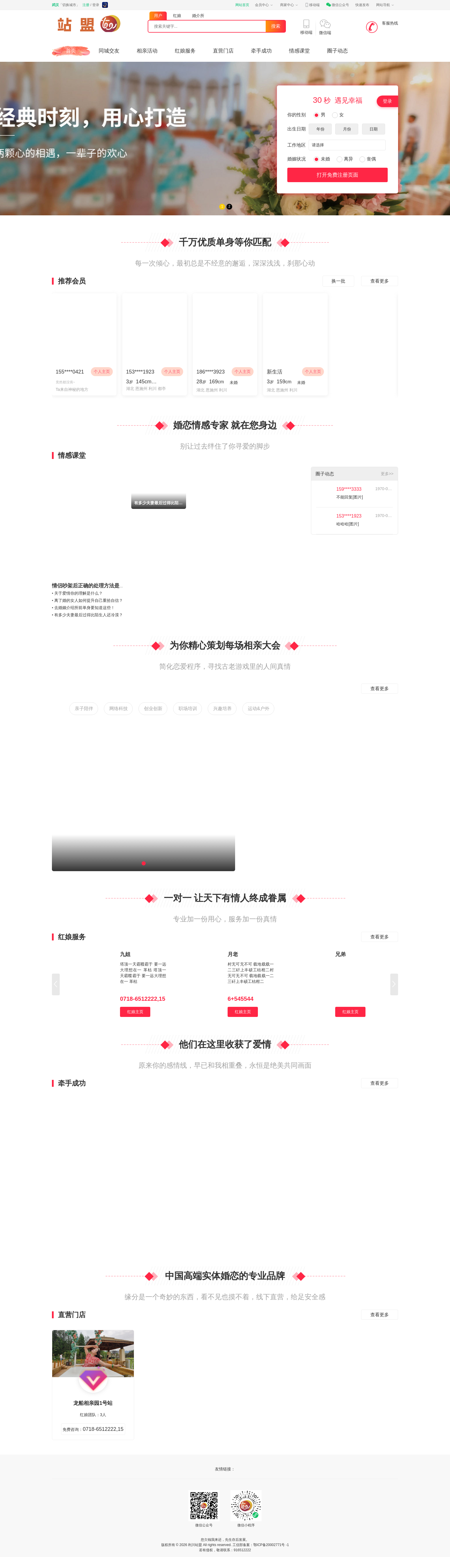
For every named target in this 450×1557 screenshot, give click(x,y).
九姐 (125, 954)
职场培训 (188, 708)
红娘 (177, 15)
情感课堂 (299, 51)
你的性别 (296, 114)
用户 (158, 15)
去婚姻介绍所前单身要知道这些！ (84, 607)
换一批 (338, 281)
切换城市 (69, 5)
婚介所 (198, 15)
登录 (95, 5)
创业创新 (153, 708)
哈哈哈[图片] (347, 524)
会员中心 (264, 5)
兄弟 (340, 954)
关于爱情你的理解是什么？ (78, 593)
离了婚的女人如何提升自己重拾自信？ (88, 600)
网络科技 (118, 708)
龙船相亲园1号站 (92, 1403)
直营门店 (223, 51)
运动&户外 (258, 708)
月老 (233, 954)
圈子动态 (337, 51)
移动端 (312, 5)
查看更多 (379, 281)
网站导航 (385, 5)
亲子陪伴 (84, 708)
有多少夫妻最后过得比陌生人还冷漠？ (88, 615)
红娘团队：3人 (93, 1414)
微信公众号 (337, 5)
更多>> (387, 473)
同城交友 (109, 51)
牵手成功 (261, 51)
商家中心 (289, 5)
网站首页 (242, 5)
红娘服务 (185, 51)
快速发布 (362, 5)
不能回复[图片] (349, 497)
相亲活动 (147, 51)
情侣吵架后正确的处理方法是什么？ (93, 586)
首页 (71, 51)
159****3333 (348, 489)
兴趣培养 (222, 708)
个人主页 (102, 371)
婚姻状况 (296, 158)
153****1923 (348, 516)
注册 (85, 5)
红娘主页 (135, 1011)
